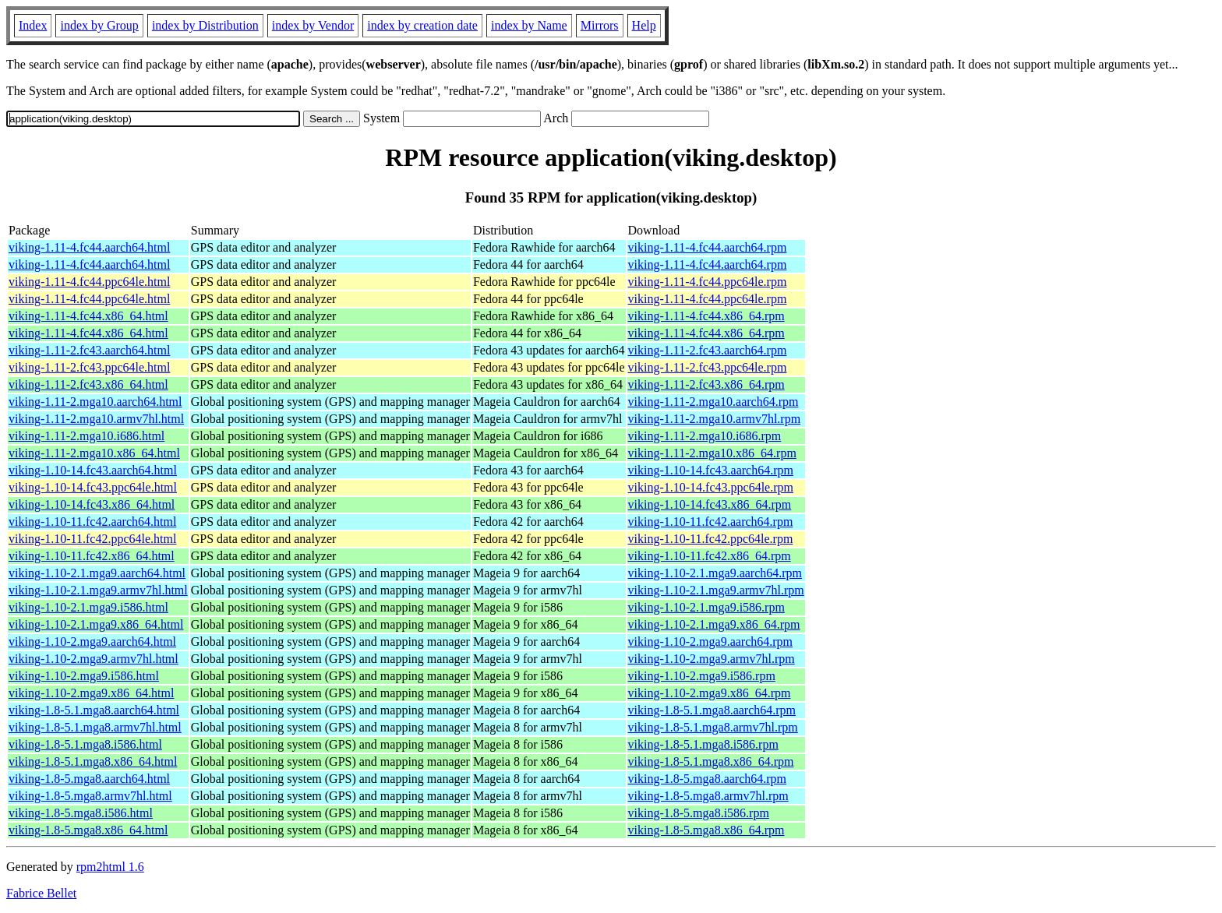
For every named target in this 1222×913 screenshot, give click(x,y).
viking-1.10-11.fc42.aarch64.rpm (710, 521)
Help (644, 25)
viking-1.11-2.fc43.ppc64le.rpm (707, 367)
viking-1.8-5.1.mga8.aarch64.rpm (712, 710)
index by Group (99, 25)
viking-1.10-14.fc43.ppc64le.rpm (710, 487)
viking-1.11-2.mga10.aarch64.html (95, 401)
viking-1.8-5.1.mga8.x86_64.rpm (711, 761)
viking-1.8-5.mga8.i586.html (81, 813)
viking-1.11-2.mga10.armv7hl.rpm (714, 418)
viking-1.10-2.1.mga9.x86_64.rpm (714, 624)
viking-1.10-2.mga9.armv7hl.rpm (711, 658)
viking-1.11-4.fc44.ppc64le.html (89, 281)
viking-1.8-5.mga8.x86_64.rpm (706, 830)
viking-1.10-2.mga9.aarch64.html (92, 641)
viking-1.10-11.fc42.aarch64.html (92, 521)
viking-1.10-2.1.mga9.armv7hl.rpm (716, 590)
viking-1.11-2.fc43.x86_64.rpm (706, 384)
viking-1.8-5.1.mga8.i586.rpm (703, 744)
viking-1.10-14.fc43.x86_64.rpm (710, 504)
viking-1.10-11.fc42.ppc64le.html (92, 538)
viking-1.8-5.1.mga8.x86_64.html (93, 761)
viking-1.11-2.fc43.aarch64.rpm (707, 350)
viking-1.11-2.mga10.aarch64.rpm (713, 401)
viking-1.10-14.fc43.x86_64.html (92, 504)
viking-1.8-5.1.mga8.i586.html (85, 744)
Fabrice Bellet (41, 893)
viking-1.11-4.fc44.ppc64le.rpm (707, 281)
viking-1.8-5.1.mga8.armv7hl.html (95, 727)
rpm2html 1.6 (110, 866)
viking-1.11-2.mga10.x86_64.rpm (712, 453)
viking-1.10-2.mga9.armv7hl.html (93, 658)
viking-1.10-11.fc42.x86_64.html (92, 555)
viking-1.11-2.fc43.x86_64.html (88, 384)
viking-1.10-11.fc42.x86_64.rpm (709, 555)
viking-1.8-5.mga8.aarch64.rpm (707, 778)
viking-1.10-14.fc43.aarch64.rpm (710, 470)
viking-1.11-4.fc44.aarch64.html (89, 247)
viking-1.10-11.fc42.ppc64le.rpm (710, 538)
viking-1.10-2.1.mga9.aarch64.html (97, 573)
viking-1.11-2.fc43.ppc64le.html (89, 367)
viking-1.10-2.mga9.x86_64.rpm (709, 693)
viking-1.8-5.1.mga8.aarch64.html (94, 710)
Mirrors (600, 25)
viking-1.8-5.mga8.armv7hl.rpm (708, 795)
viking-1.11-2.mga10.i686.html (86, 435)
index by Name (529, 25)
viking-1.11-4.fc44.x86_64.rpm (706, 316)
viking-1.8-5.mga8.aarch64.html (89, 778)
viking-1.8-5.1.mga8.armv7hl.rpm (713, 727)
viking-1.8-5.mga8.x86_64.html (88, 830)
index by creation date (422, 25)
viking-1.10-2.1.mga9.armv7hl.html (98, 590)
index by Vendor (313, 25)
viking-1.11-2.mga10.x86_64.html (94, 453)
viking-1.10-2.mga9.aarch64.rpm (710, 641)
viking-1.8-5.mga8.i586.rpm (698, 813)
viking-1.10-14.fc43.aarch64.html (93, 470)
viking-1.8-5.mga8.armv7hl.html (90, 795)
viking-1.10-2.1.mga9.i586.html (88, 607)
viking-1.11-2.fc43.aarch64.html (89, 350)
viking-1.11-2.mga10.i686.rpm (705, 435)
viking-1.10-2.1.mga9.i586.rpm (706, 607)
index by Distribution (205, 25)
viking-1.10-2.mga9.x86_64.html (91, 693)
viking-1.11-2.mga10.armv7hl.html (96, 418)
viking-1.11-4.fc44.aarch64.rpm (707, 247)
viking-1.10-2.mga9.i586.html (84, 675)
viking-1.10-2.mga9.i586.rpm (701, 675)
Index (33, 25)
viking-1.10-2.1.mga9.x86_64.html (96, 624)
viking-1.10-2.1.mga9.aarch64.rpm (715, 573)
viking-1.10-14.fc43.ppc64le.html (93, 487)
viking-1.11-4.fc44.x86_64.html (88, 316)
